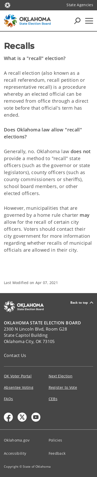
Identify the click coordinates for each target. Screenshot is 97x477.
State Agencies (79, 4)
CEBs (53, 398)
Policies (55, 440)
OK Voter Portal (18, 376)
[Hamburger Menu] (89, 21)
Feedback (57, 453)
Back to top (81, 302)
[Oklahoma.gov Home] (7, 4)
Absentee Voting (18, 387)
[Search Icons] (77, 21)
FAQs (8, 398)
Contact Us (15, 355)
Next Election (60, 376)
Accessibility (15, 453)
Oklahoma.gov (16, 440)
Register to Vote (63, 387)
